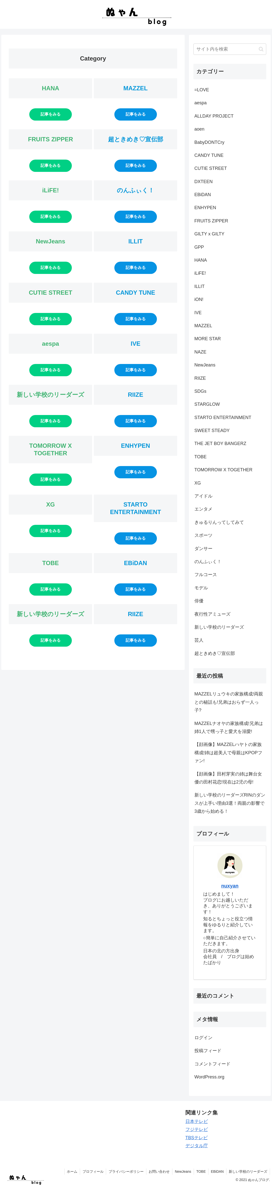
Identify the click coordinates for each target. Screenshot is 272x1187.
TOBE (200, 1171)
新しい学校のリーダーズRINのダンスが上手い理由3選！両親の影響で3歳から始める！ (229, 803)
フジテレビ (196, 1129)
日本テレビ (196, 1121)
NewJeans (182, 1171)
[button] (261, 49)
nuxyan (229, 886)
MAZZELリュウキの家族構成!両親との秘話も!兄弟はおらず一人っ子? (228, 702)
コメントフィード (212, 1063)
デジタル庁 (196, 1145)
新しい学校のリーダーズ (248, 1171)
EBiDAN (217, 1171)
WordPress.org (209, 1076)
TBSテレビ (196, 1137)
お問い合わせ (158, 1171)
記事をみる (51, 114)
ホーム (71, 1171)
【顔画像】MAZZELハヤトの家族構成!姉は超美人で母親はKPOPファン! (228, 752)
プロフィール (91, 1171)
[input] (229, 49)
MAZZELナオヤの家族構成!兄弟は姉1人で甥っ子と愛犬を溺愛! (228, 727)
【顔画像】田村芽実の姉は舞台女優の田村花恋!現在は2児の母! (228, 777)
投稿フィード (207, 1050)
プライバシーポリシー (125, 1171)
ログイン (203, 1037)
